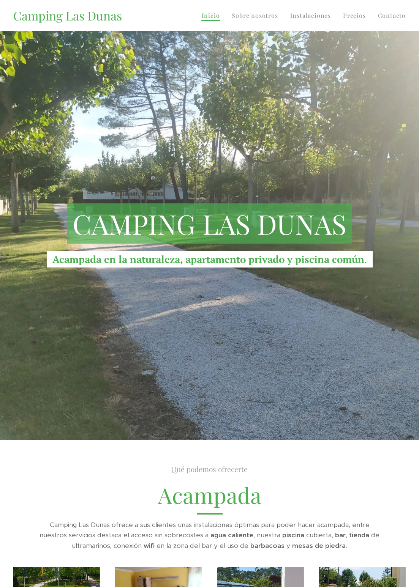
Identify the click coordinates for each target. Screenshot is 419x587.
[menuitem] (213, 15)
